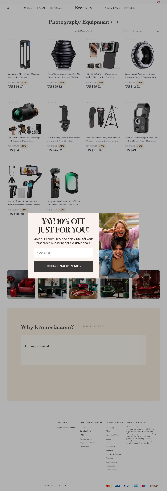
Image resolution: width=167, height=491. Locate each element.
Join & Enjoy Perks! (63, 266)
